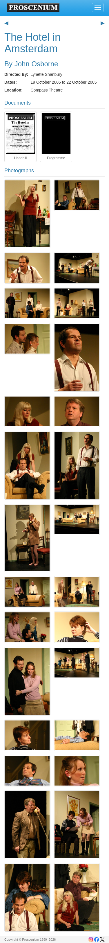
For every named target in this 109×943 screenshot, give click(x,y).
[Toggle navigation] (97, 7)
